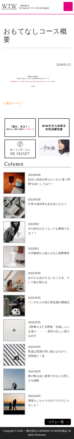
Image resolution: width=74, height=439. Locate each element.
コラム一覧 (56, 421)
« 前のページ (12, 103)
